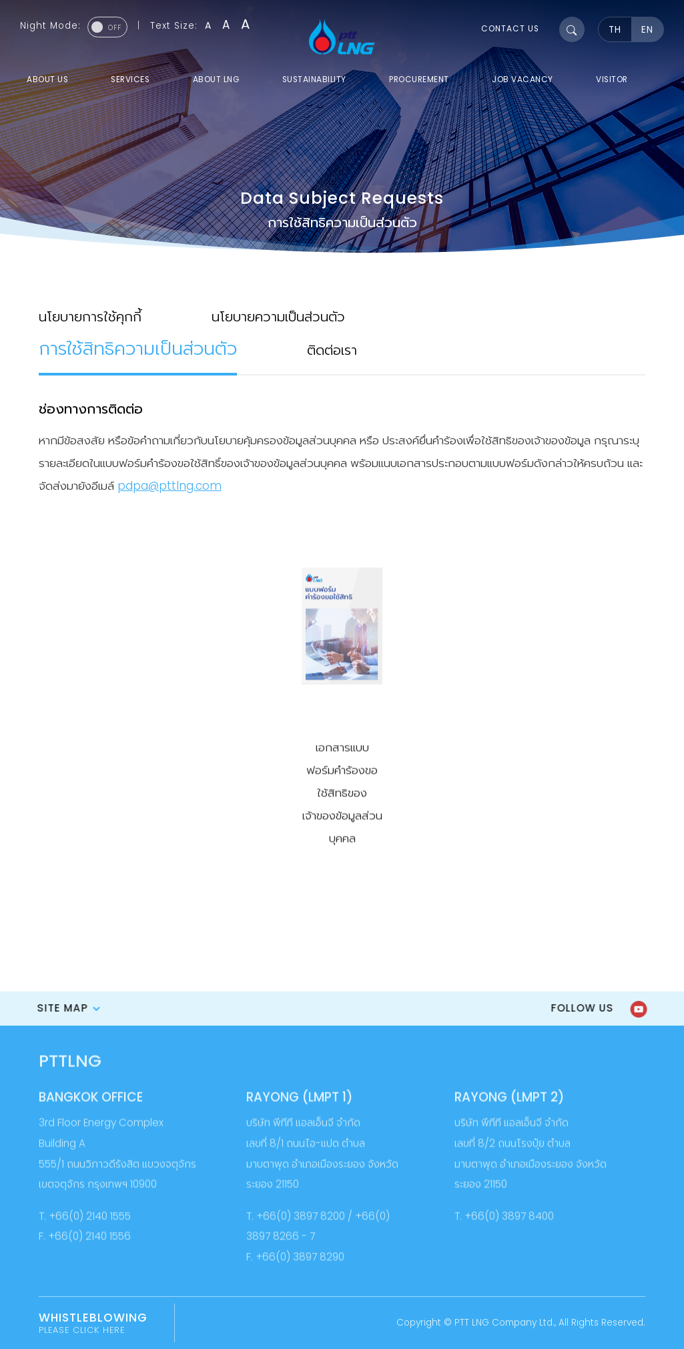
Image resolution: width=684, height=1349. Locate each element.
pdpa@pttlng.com (169, 484)
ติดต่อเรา (332, 348)
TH (615, 29)
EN (647, 29)
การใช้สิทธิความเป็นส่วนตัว (138, 347)
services (130, 79)
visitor (612, 79)
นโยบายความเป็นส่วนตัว (278, 315)
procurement (419, 79)
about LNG (216, 79)
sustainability (314, 79)
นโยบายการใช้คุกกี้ (90, 315)
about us (47, 79)
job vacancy (522, 79)
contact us (510, 28)
